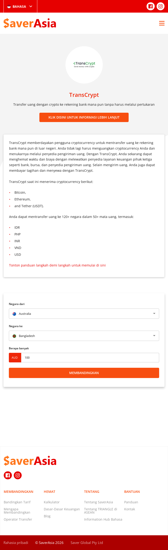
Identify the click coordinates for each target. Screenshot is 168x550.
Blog (47, 516)
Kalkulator (52, 502)
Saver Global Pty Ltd (87, 542)
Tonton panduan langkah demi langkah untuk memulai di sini (57, 265)
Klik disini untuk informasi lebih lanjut (84, 117)
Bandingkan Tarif (17, 502)
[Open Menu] (162, 23)
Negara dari (16, 304)
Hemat (49, 491)
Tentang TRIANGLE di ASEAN (100, 511)
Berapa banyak (19, 348)
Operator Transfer (18, 519)
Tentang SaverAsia (98, 502)
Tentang (91, 491)
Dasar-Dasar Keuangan (62, 509)
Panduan (131, 502)
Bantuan (132, 491)
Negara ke (16, 326)
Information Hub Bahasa (103, 519)
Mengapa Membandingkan (17, 511)
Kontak (129, 509)
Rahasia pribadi (15, 542)
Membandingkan (84, 373)
